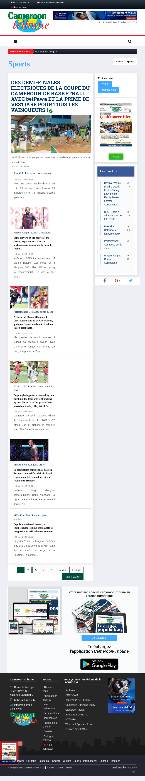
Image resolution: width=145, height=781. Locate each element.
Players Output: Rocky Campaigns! (33, 232)
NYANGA (70, 719)
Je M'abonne (99, 637)
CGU (42, 768)
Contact (59, 768)
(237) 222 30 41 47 (21, 2)
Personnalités (51, 713)
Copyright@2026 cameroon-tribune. (24, 768)
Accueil (119, 61)
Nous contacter (19, 7)
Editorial (104, 760)
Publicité (50, 768)
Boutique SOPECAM (77, 714)
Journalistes (50, 718)
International (90, 760)
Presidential (17, 760)
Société (56, 760)
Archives (70, 690)
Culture (67, 760)
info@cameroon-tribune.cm (50, 2)
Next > (62, 570)
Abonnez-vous (108, 89)
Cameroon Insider (75, 709)
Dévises (68, 768)
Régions (115, 760)
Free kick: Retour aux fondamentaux (33, 173)
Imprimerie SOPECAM (77, 700)
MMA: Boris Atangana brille (29, 464)
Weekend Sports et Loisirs (80, 724)
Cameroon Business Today (80, 704)
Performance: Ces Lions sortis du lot (33, 311)
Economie (44, 760)
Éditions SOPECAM (76, 729)
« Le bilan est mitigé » (46, 51)
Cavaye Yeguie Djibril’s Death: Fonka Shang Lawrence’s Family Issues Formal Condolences (112, 194)
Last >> (76, 570)
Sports (130, 61)
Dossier (48, 731)
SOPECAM (71, 695)
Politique (31, 760)
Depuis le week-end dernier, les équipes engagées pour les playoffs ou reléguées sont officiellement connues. (33, 528)
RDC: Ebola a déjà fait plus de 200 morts (113, 215)
